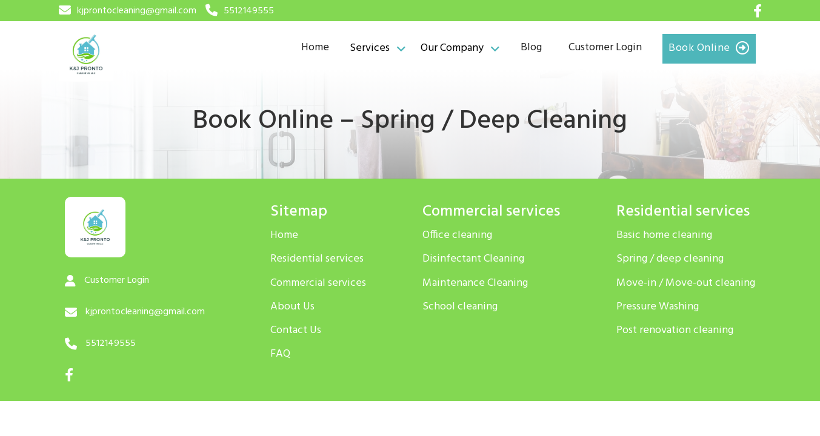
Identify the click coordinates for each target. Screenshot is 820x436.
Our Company (452, 48)
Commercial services (318, 283)
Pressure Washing (657, 307)
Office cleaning (457, 235)
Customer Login (605, 47)
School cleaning (460, 307)
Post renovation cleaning (674, 330)
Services (370, 48)
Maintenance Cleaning (475, 283)
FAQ (280, 354)
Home (315, 47)
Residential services (317, 259)
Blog (531, 47)
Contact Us (295, 330)
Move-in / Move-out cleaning (685, 283)
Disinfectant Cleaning (473, 259)
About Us (292, 307)
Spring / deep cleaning (670, 259)
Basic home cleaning (664, 235)
